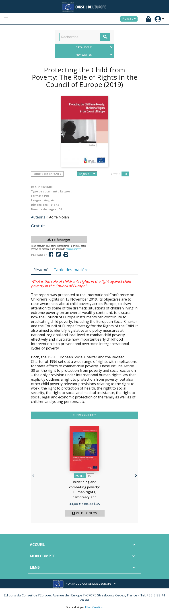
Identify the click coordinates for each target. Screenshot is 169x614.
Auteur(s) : (39, 217)
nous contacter (73, 248)
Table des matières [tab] (72, 269)
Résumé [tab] (40, 269)
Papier (79, 475)
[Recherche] (80, 37)
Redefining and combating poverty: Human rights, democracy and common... (84, 492)
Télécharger (58, 240)
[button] (135, 474)
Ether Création (94, 607)
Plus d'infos (84, 513)
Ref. (34, 187)
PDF (125, 174)
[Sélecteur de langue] (130, 19)
